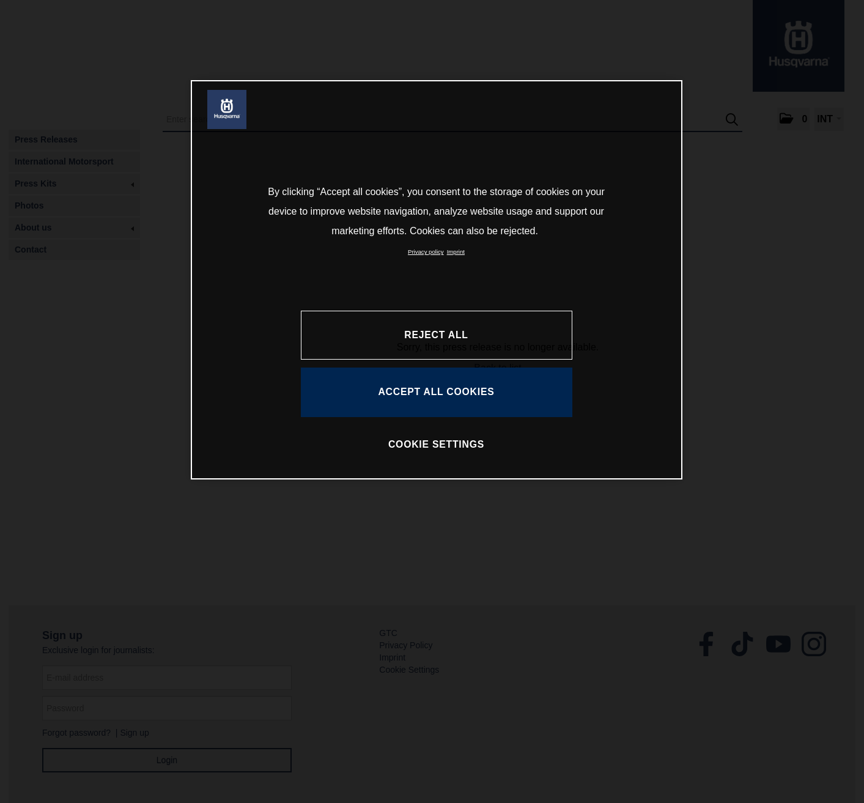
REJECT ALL (436, 335)
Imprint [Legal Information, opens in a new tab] (456, 251)
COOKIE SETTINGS (436, 444)
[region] (436, 279)
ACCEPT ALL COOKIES (436, 392)
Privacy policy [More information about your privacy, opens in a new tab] (426, 251)
